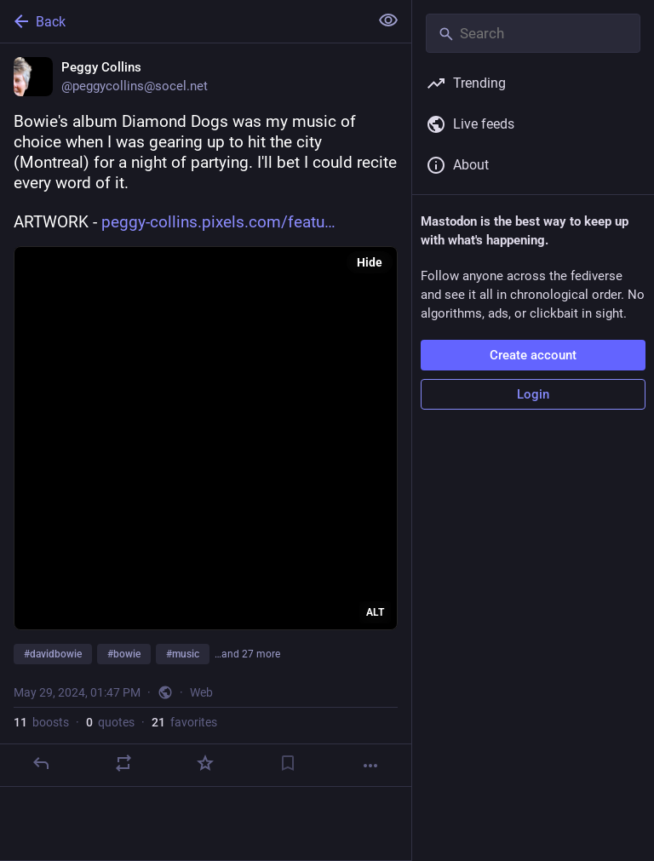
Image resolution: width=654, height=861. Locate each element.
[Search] (533, 33)
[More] (370, 765)
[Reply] (41, 763)
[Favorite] (205, 763)
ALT (375, 612)
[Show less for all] (388, 20)
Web (201, 692)
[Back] (182, 21)
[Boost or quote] (123, 763)
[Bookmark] (288, 763)
